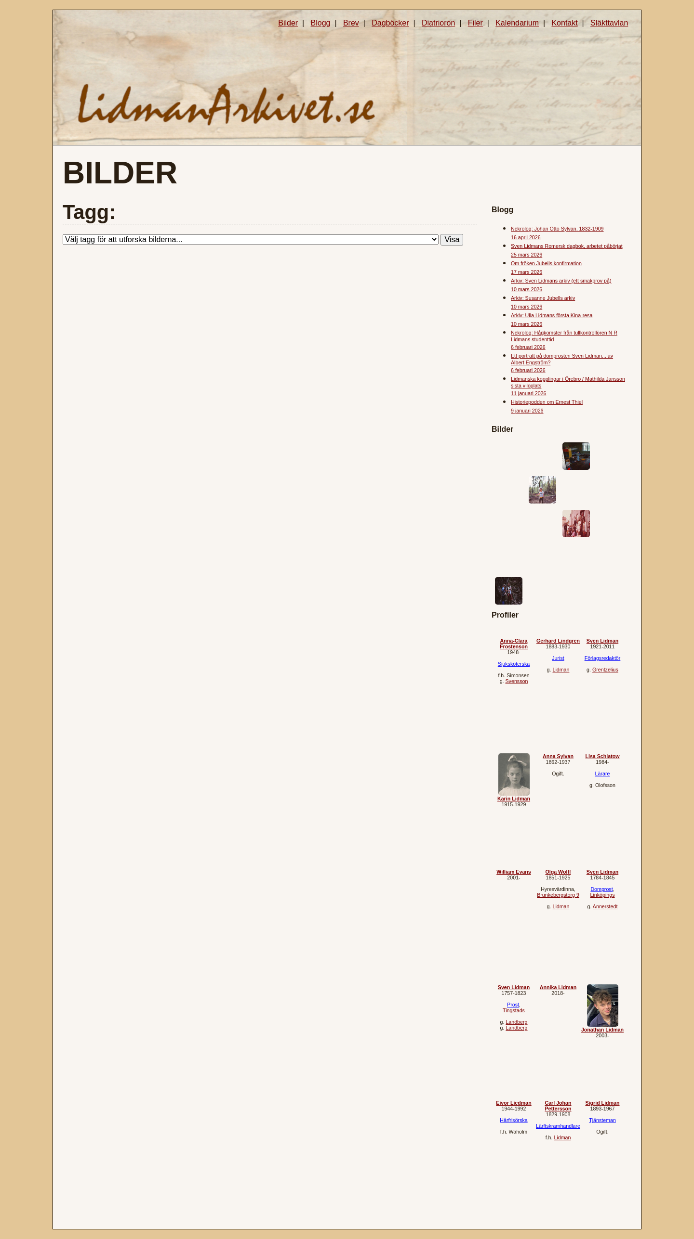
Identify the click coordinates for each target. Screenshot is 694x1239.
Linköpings (602, 895)
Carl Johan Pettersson (558, 1105)
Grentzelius (605, 669)
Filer (475, 23)
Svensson (517, 681)
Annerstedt (605, 906)
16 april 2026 (526, 237)
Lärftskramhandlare (558, 1126)
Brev (351, 23)
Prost (513, 1004)
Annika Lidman (558, 987)
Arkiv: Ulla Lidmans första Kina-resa (551, 315)
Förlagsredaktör (603, 658)
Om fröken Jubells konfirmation (546, 263)
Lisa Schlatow (602, 756)
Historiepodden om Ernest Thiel (547, 402)
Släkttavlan (609, 23)
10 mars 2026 (526, 289)
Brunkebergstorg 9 (558, 895)
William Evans (513, 872)
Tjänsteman (602, 1120)
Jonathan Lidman (602, 1029)
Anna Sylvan (558, 756)
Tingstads (514, 1010)
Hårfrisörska (513, 1120)
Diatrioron (438, 23)
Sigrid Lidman (602, 1103)
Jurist (558, 658)
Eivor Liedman (513, 1103)
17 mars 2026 (526, 272)
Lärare (602, 773)
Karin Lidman (513, 798)
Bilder (288, 23)
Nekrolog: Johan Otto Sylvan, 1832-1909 (557, 229)
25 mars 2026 (526, 255)
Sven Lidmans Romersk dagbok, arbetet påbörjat (567, 246)
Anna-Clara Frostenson (514, 643)
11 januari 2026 (528, 393)
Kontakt (564, 23)
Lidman (560, 669)
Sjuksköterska (514, 664)
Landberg (516, 1022)
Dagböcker (390, 23)
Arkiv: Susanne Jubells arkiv (543, 298)
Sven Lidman (602, 641)
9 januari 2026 (527, 410)
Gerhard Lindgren (558, 641)
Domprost (601, 889)
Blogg (321, 23)
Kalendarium (517, 23)
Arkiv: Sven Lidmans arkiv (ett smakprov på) (561, 281)
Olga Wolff (558, 872)
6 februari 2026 (528, 347)
